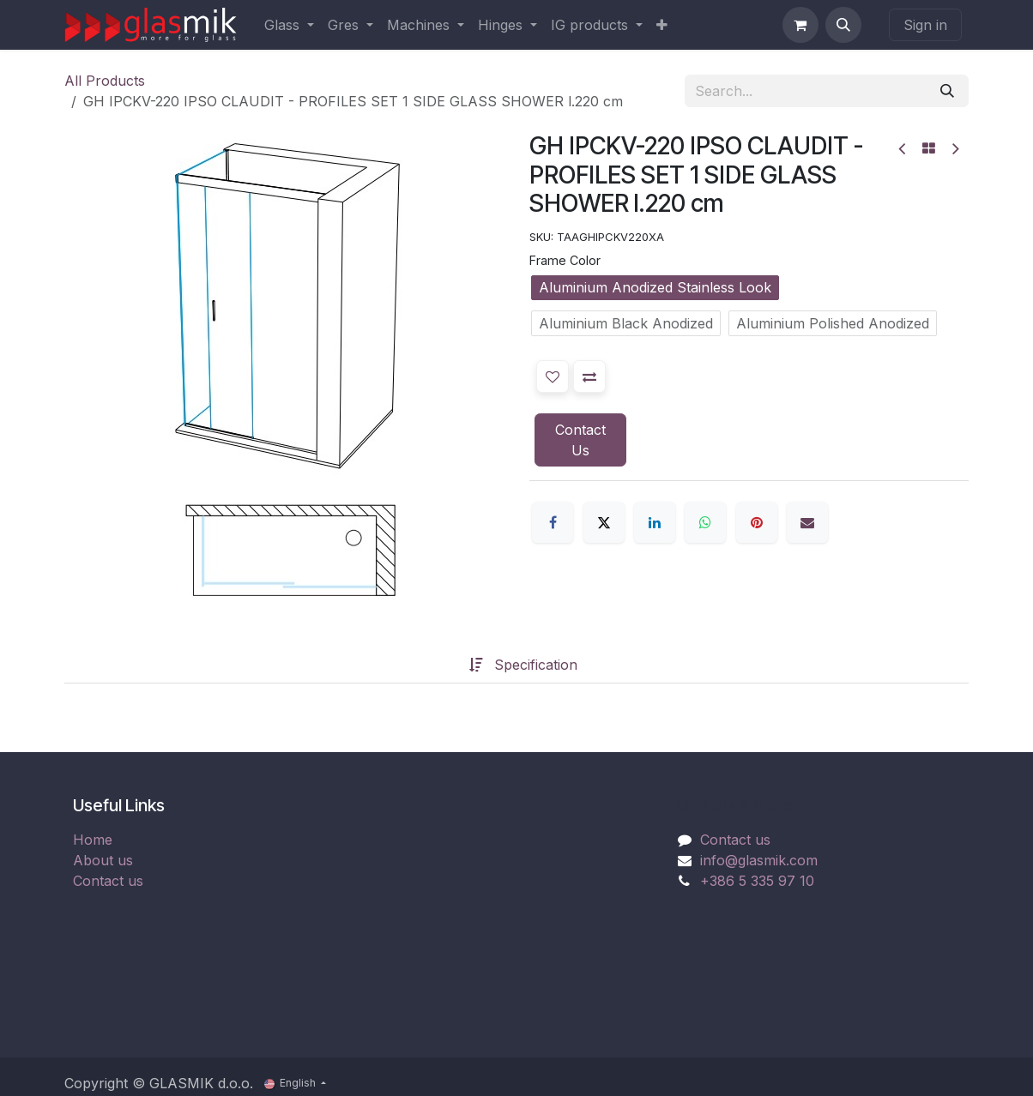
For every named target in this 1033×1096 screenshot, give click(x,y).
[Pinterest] (756, 522)
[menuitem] (289, 25)
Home (92, 839)
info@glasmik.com (759, 860)
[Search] (947, 91)
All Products (104, 80)
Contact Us (580, 440)
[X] (604, 522)
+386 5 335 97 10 (757, 880)
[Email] (807, 522)
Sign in (925, 24)
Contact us (108, 880)
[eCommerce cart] (800, 25)
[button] (843, 25)
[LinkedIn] (654, 522)
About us (103, 860)
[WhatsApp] (705, 522)
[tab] (442, 664)
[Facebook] (552, 522)
